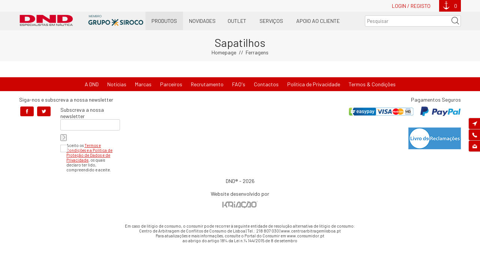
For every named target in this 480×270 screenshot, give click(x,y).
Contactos (266, 84)
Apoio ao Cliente (318, 21)
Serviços (271, 21)
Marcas (143, 84)
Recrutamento (207, 84)
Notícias (116, 84)
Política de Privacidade (313, 84)
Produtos (164, 21)
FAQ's (238, 84)
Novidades (202, 21)
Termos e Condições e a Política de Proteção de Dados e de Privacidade (89, 152)
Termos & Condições (372, 84)
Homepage (224, 52)
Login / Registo (411, 6)
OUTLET (237, 21)
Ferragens (257, 52)
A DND (92, 84)
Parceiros (171, 84)
